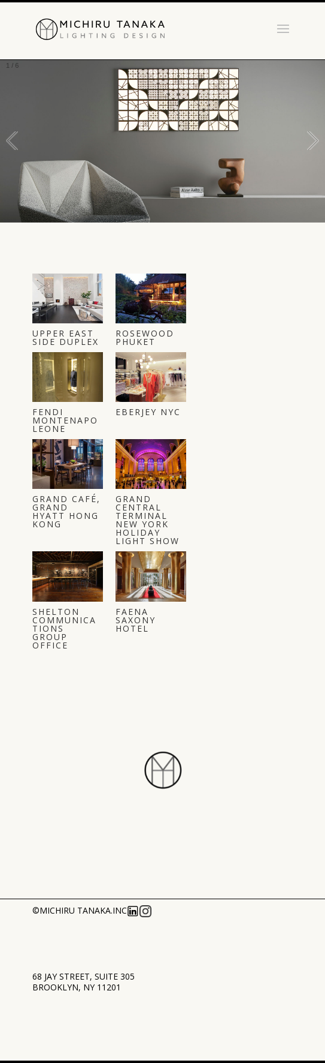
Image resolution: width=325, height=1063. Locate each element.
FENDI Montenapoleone (65, 420)
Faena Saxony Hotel (136, 620)
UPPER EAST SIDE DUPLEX (65, 337)
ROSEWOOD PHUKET (145, 337)
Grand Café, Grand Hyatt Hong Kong (66, 511)
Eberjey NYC (148, 412)
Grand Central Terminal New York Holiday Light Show (148, 519)
